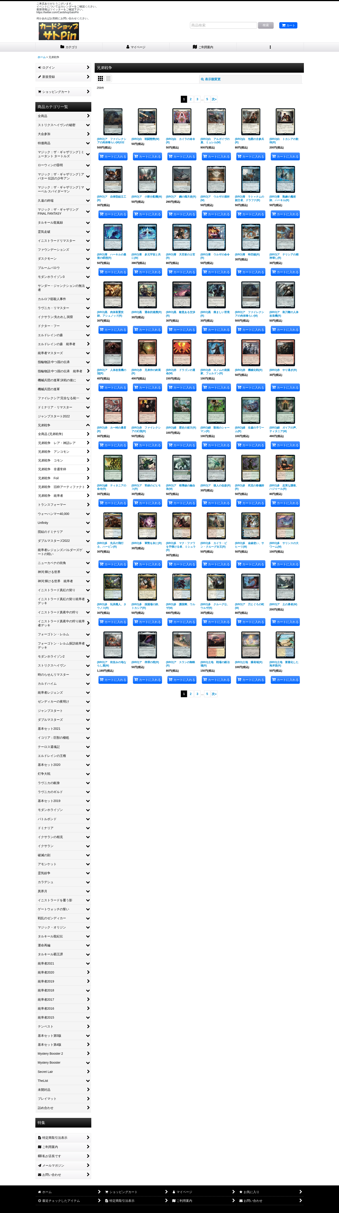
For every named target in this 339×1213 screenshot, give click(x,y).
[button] (270, 47)
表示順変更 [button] (211, 79)
